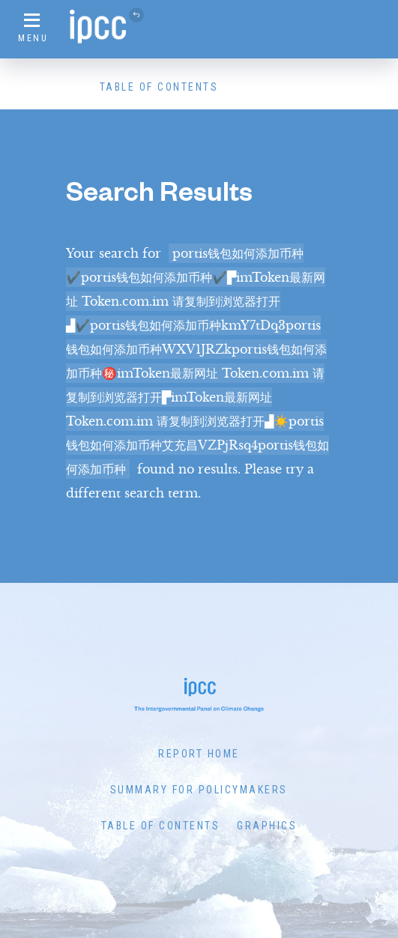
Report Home (199, 754)
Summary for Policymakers (199, 790)
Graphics (267, 826)
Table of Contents (159, 87)
